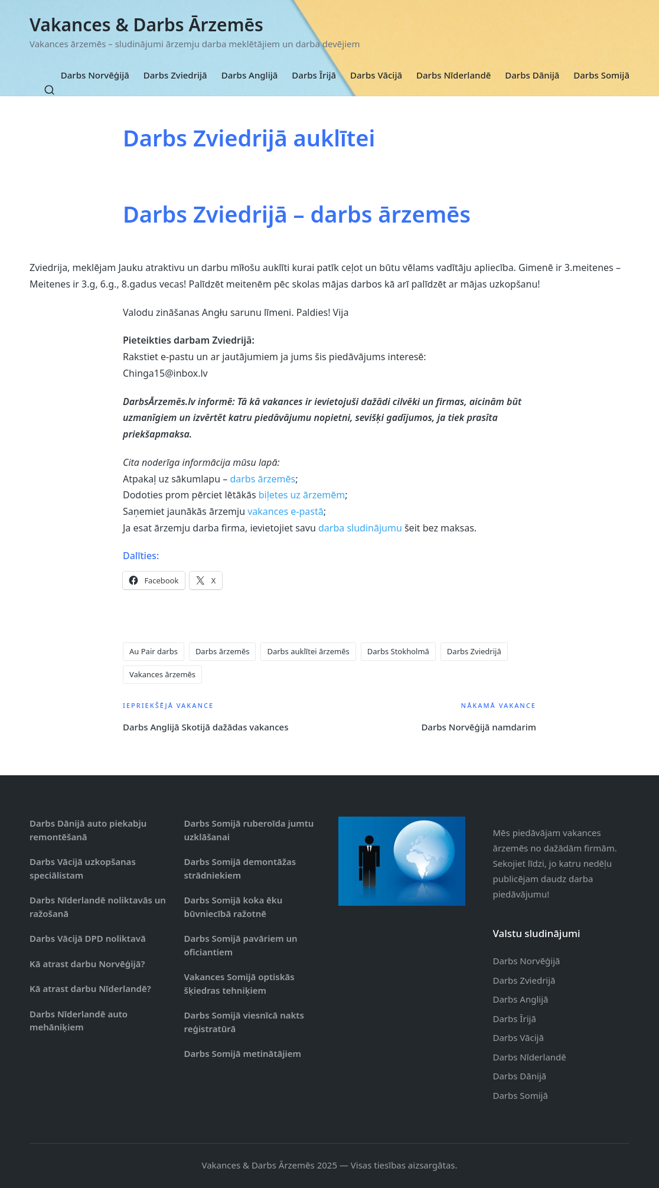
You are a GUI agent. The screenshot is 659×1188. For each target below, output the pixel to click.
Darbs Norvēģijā (526, 961)
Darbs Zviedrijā (474, 651)
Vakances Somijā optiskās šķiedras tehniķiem (239, 983)
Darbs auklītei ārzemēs (308, 651)
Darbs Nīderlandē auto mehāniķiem (79, 1020)
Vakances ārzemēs (162, 674)
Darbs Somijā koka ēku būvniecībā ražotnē (233, 906)
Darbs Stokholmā (398, 651)
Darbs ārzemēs (222, 651)
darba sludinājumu (360, 527)
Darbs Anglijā (521, 999)
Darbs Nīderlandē (529, 1057)
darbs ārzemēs (262, 478)
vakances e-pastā (285, 511)
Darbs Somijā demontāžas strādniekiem (240, 868)
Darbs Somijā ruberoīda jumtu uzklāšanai (249, 830)
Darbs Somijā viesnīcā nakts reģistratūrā (244, 1021)
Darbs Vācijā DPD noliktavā (88, 938)
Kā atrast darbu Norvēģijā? (87, 964)
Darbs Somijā (520, 1095)
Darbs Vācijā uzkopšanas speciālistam (83, 868)
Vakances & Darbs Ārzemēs (146, 24)
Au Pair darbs (153, 651)
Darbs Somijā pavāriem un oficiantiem (241, 945)
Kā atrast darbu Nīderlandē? (90, 988)
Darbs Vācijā (518, 1037)
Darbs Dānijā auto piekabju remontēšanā (88, 830)
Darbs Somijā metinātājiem (242, 1053)
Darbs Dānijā (520, 1076)
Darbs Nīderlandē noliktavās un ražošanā (98, 906)
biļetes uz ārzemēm (302, 494)
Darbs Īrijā (514, 1018)
